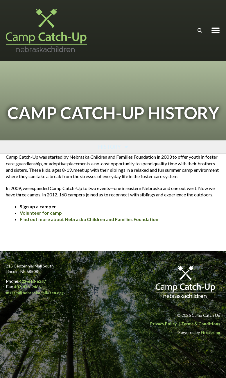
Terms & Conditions (200, 323)
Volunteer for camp (41, 213)
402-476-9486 (27, 286)
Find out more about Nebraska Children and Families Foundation (89, 219)
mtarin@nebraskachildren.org (35, 292)
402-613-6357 (32, 281)
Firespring (210, 332)
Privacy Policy (163, 323)
